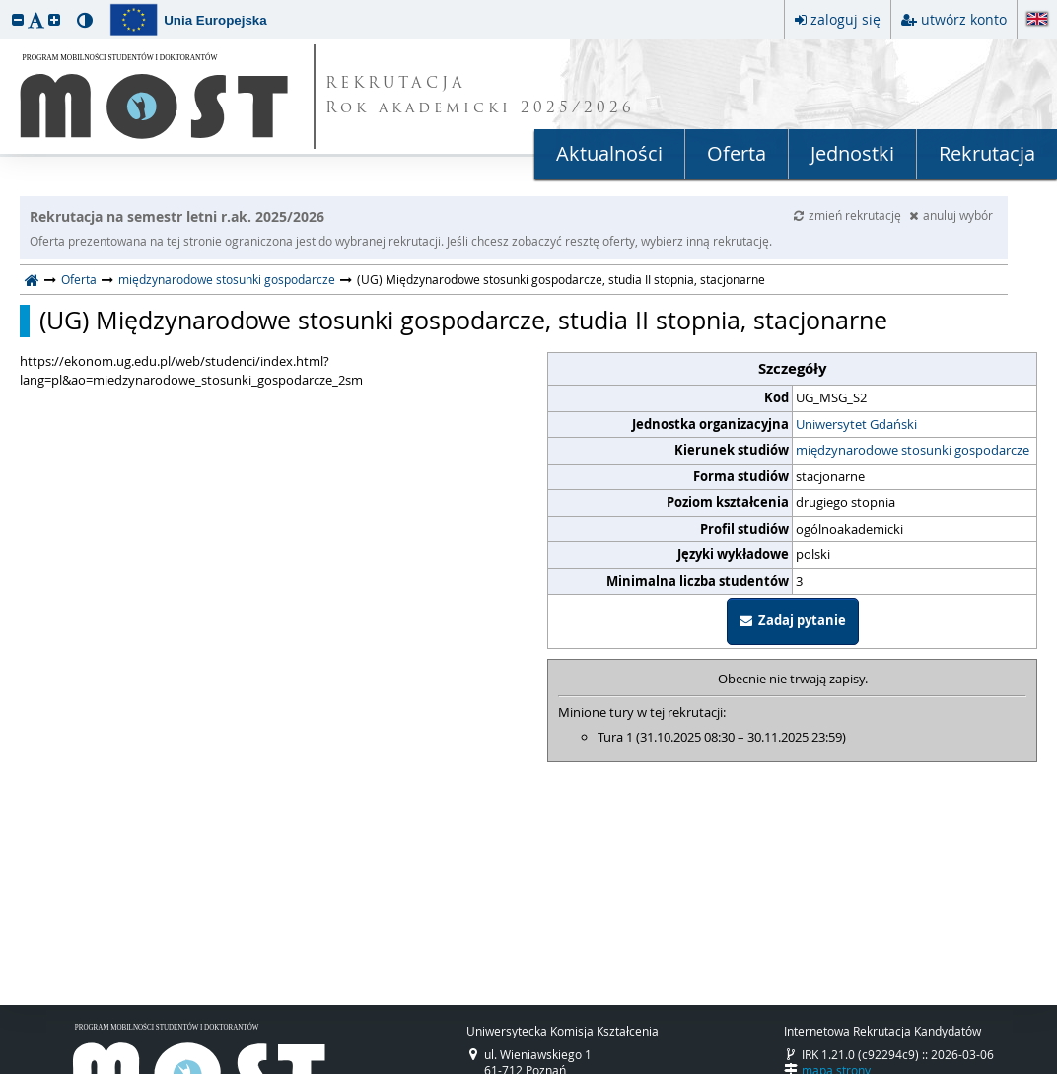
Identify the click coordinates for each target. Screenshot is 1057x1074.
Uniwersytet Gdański (856, 424)
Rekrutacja (987, 153)
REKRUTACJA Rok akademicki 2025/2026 (480, 96)
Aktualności (609, 153)
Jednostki (852, 153)
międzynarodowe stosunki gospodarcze (226, 279)
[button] (18, 19)
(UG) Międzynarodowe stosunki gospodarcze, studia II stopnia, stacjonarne (463, 320)
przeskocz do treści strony (5, 5)
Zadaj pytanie (793, 620)
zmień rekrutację (849, 215)
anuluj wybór (951, 215)
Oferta (736, 153)
